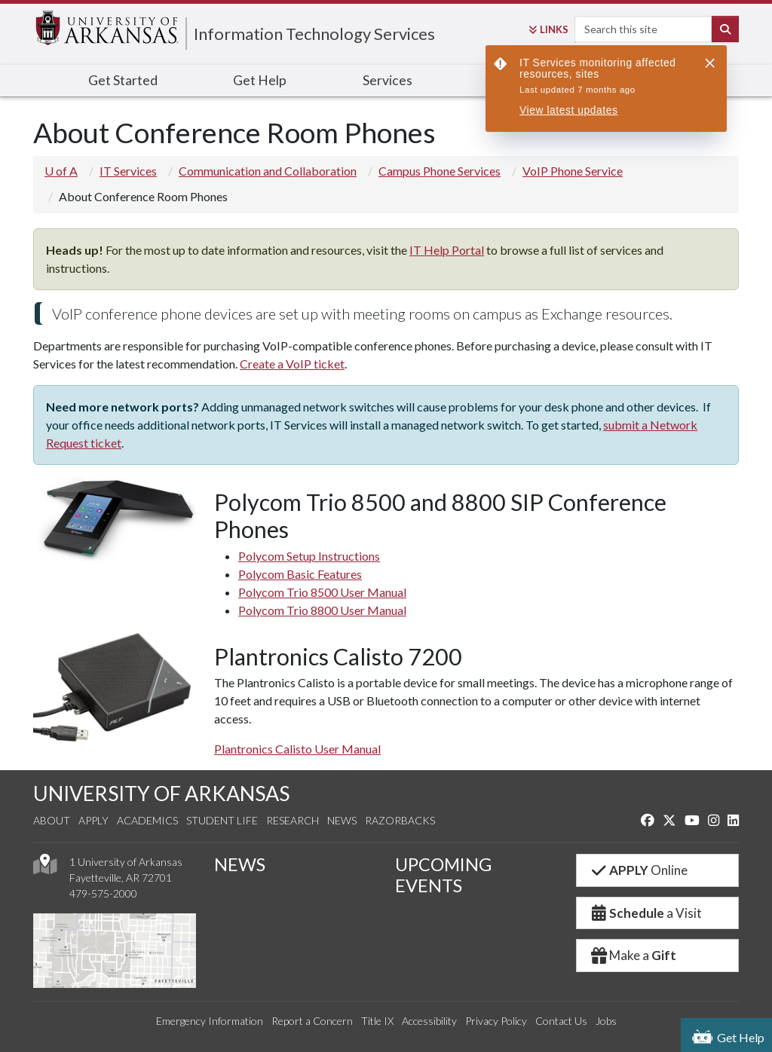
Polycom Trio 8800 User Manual (322, 610)
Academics (147, 820)
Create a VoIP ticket (292, 363)
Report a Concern (312, 1020)
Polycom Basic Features (300, 574)
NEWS (239, 864)
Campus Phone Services (439, 171)
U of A (61, 171)
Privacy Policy (496, 1020)
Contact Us (561, 1020)
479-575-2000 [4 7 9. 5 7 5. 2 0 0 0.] (103, 893)
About (51, 820)
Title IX (377, 1020)
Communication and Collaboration (268, 171)
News (342, 820)
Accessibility (429, 1020)
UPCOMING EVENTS (443, 875)
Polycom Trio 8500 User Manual (322, 592)
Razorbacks (400, 820)
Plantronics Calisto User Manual (297, 749)
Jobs (606, 1020)
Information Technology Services (314, 33)
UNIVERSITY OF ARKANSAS (161, 793)
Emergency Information (209, 1020)
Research (292, 820)
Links (548, 29)
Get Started (123, 80)
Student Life (222, 820)
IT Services (128, 171)
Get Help (259, 80)
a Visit (645, 913)
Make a (632, 955)
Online (638, 870)
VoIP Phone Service (572, 171)
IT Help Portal (446, 250)
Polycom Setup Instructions (309, 556)
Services (387, 80)
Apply (93, 820)
